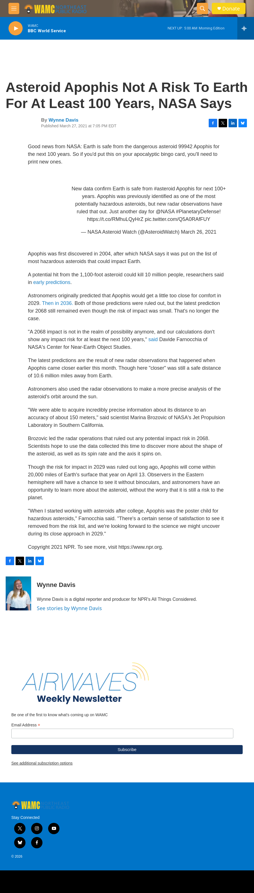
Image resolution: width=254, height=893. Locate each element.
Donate (231, 9)
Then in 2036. (57, 303)
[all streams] (245, 28)
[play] (15, 28)
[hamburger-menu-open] (13, 8)
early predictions (52, 282)
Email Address (25, 725)
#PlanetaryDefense (197, 211)
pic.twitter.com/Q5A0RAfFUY (177, 219)
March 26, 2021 (198, 232)
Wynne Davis (63, 120)
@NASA (165, 211)
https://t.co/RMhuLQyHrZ (115, 219)
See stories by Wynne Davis (69, 608)
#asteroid (164, 188)
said (153, 339)
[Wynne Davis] (18, 593)
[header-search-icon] (202, 8)
